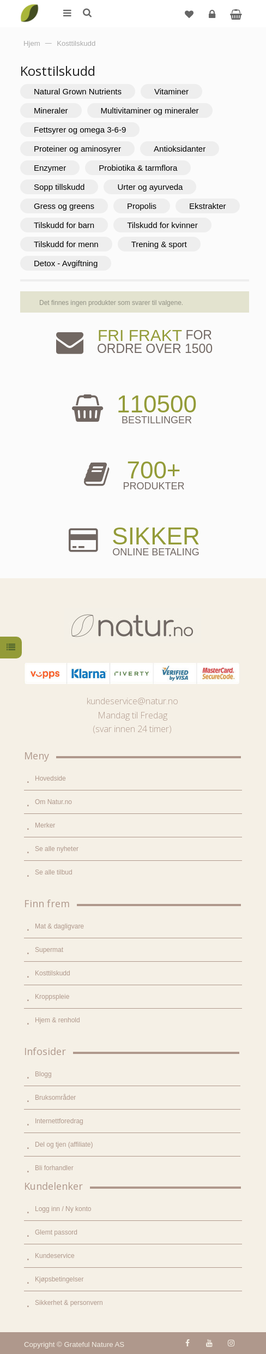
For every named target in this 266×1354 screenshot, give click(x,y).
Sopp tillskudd (59, 186)
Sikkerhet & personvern (69, 1303)
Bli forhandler (54, 1168)
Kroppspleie (52, 996)
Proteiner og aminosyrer (77, 148)
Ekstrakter (207, 206)
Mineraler (51, 110)
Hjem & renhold (57, 1020)
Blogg (43, 1074)
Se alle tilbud (53, 872)
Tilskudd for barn (64, 225)
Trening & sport (159, 244)
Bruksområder (55, 1097)
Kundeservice (55, 1256)
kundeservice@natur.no (132, 701)
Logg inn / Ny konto (63, 1209)
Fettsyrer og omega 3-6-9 (80, 129)
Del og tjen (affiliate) (64, 1144)
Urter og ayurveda (150, 186)
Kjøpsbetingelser (59, 1279)
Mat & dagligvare (59, 926)
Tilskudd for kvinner (162, 225)
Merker (45, 825)
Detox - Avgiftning (66, 263)
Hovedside (50, 778)
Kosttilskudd (52, 973)
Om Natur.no (53, 802)
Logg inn (213, 18)
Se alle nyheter (56, 849)
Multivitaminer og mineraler (150, 110)
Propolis (141, 206)
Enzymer (50, 167)
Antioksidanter (179, 148)
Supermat (49, 950)
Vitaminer (171, 91)
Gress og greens (64, 206)
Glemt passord (56, 1232)
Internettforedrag (59, 1121)
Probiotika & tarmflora (138, 167)
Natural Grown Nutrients (78, 91)
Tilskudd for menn (66, 244)
